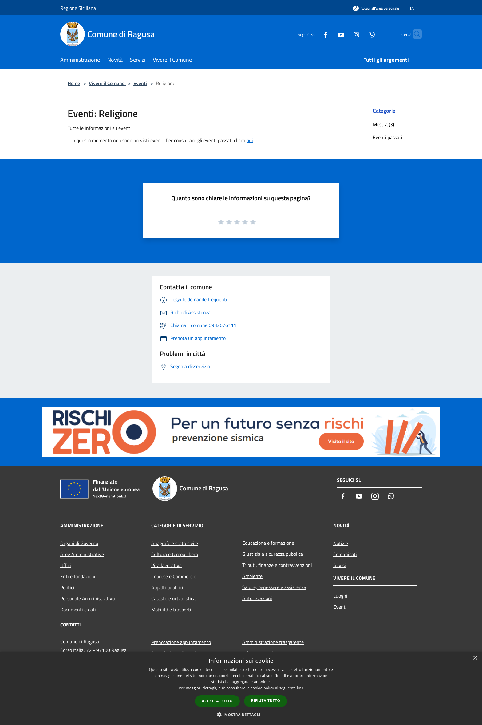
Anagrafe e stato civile (174, 543)
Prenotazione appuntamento (181, 642)
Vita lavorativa (166, 565)
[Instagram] (344, 34)
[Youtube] (329, 34)
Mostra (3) (383, 124)
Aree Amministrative (82, 554)
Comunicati (345, 554)
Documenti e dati (78, 609)
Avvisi (339, 565)
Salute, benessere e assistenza (274, 587)
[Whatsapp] (360, 34)
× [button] (475, 658)
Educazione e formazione (268, 543)
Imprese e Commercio (173, 576)
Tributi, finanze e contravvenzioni (277, 565)
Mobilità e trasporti (171, 609)
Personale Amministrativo (87, 598)
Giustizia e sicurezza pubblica (272, 554)
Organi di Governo (79, 543)
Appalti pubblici (167, 587)
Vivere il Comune (107, 83)
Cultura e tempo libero (174, 554)
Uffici (65, 565)
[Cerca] (414, 34)
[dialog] (241, 688)
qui (250, 140)
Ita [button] (414, 8)
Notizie (340, 543)
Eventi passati (387, 137)
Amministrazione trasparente (273, 642)
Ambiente (252, 576)
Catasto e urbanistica (173, 598)
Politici (67, 587)
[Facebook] (313, 34)
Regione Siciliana (78, 8)
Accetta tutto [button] (217, 701)
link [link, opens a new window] (300, 688)
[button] (241, 714)
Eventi (140, 83)
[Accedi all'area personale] (376, 8)
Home (74, 83)
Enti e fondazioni (77, 576)
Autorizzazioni (257, 598)
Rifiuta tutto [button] (265, 700)
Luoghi (340, 595)
